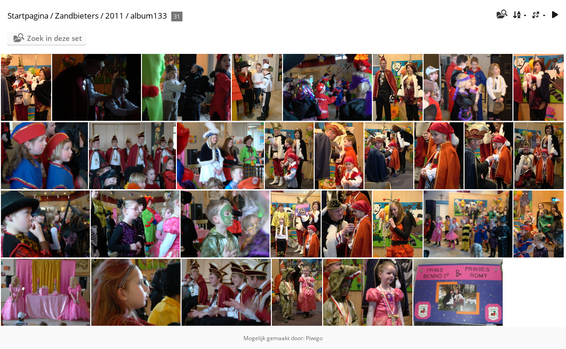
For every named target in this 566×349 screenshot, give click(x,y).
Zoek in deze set (54, 38)
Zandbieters (77, 15)
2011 (114, 15)
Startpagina (27, 15)
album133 (148, 15)
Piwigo (314, 338)
